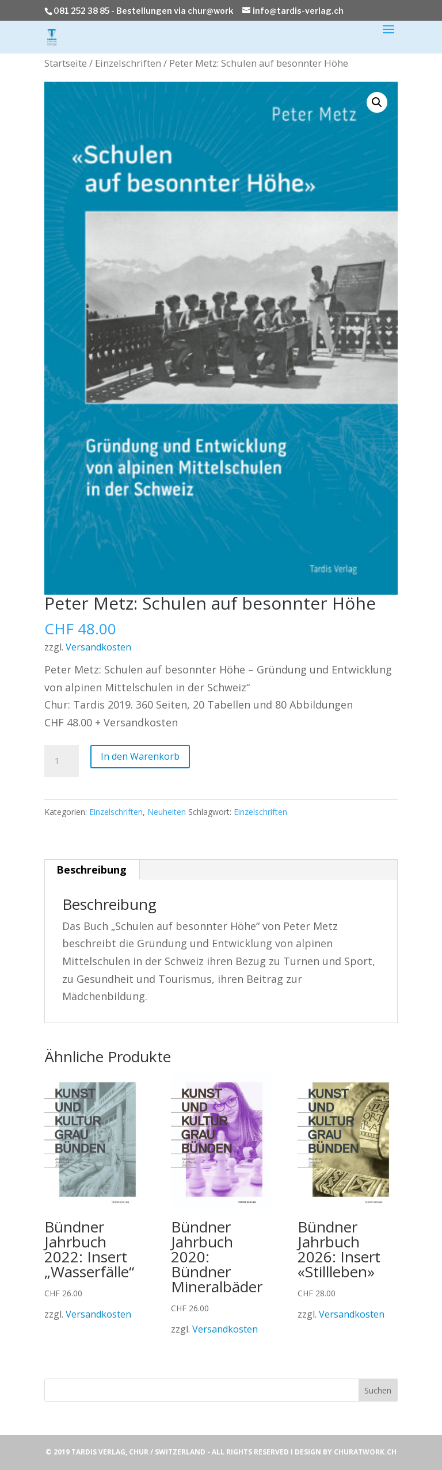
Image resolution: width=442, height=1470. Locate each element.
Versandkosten (98, 647)
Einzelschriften (128, 63)
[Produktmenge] (61, 761)
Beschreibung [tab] (91, 869)
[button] (377, 102)
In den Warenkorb (140, 756)
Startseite (65, 63)
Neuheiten (166, 811)
